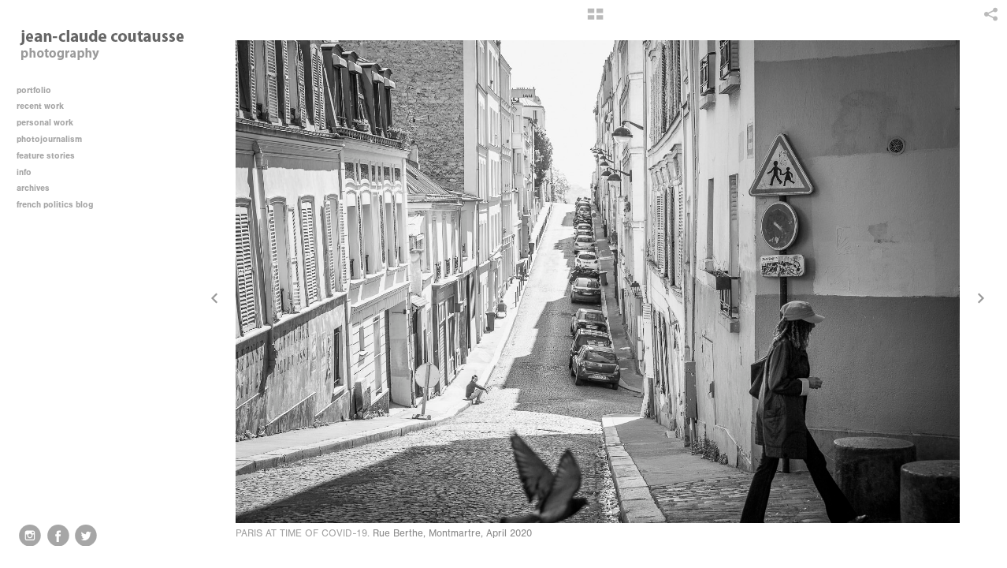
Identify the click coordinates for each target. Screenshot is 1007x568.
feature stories (51, 156)
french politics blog (55, 205)
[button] (595, 20)
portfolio (34, 90)
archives (39, 188)
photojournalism (55, 139)
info (30, 172)
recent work (46, 106)
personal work (50, 123)
